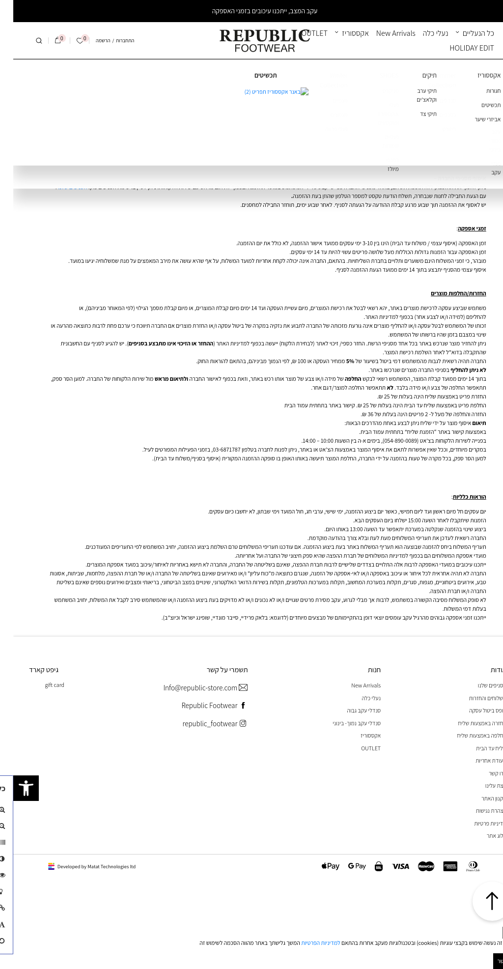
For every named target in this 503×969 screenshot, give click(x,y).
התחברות (112, 40)
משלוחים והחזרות (474, 698)
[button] (13, 788)
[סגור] (496, 933)
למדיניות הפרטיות (307, 942)
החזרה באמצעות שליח (469, 723)
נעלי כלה (422, 33)
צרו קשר (484, 773)
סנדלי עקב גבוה (350, 710)
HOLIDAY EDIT (458, 48)
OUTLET (301, 33)
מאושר (491, 961)
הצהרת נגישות (478, 810)
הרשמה (90, 40)
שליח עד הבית (478, 748)
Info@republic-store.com (192, 688)
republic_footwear (201, 724)
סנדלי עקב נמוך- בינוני (343, 723)
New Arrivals (382, 33)
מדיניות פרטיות (477, 823)
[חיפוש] (25, 40)
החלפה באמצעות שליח (468, 735)
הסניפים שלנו (59, 187)
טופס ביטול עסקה (474, 710)
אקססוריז (342, 33)
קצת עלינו (482, 785)
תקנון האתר (480, 798)
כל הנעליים (465, 33)
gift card (41, 684)
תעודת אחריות (477, 760)
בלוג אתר (483, 835)
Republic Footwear (201, 706)
